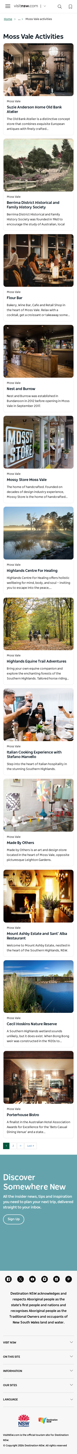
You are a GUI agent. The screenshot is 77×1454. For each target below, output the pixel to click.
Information (38, 1371)
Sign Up (14, 1219)
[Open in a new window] (38, 69)
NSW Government (27, 1420)
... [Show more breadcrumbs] (20, 19)
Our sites (38, 1385)
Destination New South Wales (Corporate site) (48, 1420)
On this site (38, 1357)
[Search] (59, 7)
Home (10, 19)
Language (38, 1399)
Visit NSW (38, 1343)
